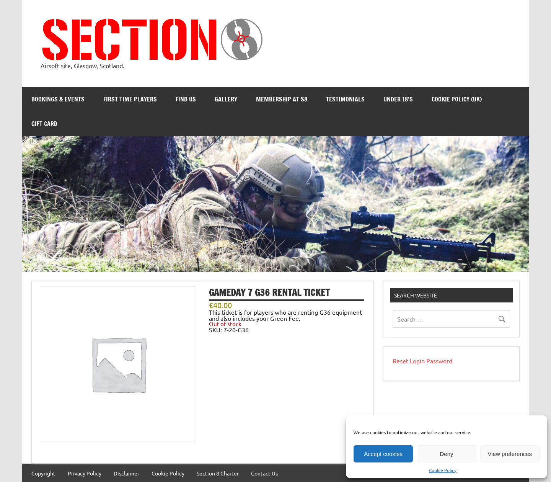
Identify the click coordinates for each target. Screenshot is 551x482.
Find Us (186, 99)
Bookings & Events (58, 99)
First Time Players (130, 99)
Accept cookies (383, 454)
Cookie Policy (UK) (457, 99)
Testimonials (345, 99)
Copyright (43, 473)
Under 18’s (398, 99)
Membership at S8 (281, 99)
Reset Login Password (422, 360)
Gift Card (44, 123)
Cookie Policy (442, 470)
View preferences (510, 454)
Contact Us (264, 473)
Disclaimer (126, 473)
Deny (446, 454)
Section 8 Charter (218, 473)
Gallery (226, 99)
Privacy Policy (84, 473)
